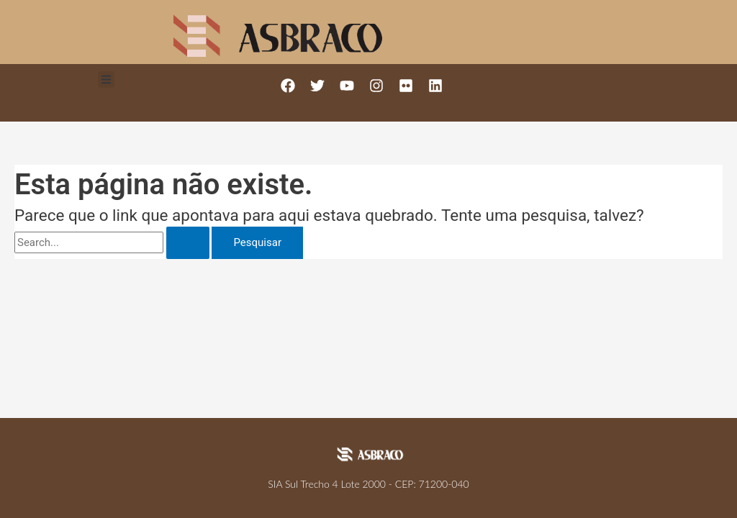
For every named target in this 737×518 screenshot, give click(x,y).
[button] (106, 79)
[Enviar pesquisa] (187, 243)
